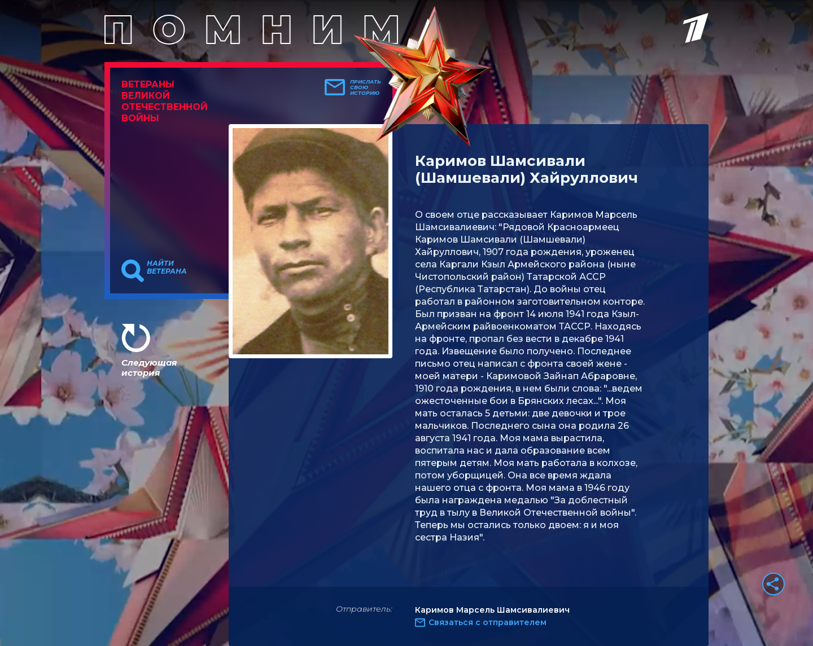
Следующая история (149, 367)
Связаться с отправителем (488, 622)
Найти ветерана (167, 267)
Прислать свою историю (365, 87)
